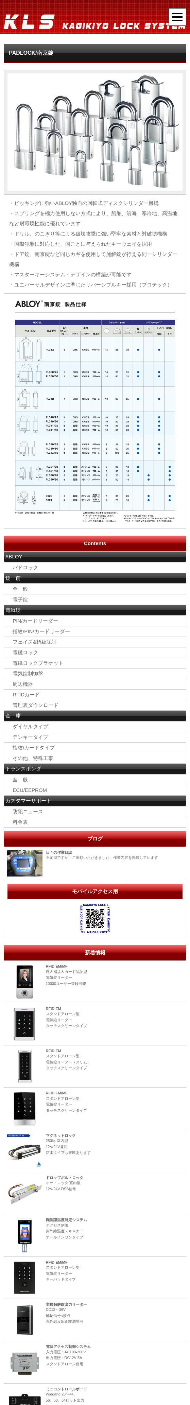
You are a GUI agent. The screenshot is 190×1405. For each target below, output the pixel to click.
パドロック (22, 567)
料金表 (17, 823)
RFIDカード (23, 695)
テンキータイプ (27, 738)
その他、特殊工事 (30, 759)
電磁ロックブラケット (35, 663)
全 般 (17, 589)
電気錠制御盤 (27, 674)
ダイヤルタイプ (27, 727)
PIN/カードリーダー (32, 621)
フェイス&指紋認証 (32, 642)
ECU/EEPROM (27, 791)
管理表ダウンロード (32, 706)
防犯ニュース (25, 812)
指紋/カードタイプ (31, 748)
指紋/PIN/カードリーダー (38, 632)
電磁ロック (22, 653)
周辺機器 (22, 684)
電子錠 (17, 599)
